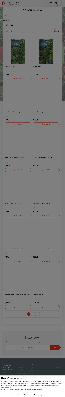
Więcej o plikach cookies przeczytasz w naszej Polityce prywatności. (21, 390)
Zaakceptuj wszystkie (47, 394)
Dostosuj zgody (34, 394)
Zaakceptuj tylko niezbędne (19, 394)
